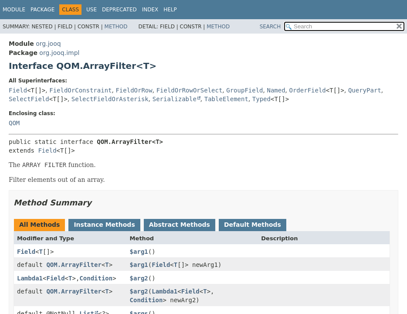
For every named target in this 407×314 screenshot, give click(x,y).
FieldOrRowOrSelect (189, 90)
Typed (261, 99)
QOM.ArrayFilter (73, 264)
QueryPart (364, 90)
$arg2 (139, 278)
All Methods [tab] (39, 224)
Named (276, 90)
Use (91, 10)
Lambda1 (30, 278)
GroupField (244, 90)
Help (170, 10)
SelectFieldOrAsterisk (110, 99)
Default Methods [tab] (252, 224)
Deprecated (119, 10)
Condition (95, 278)
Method (116, 27)
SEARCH (270, 27)
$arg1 (139, 251)
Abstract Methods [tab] (179, 224)
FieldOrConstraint (80, 90)
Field (18, 90)
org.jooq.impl (59, 52)
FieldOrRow (133, 90)
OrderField (307, 90)
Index (150, 10)
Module (14, 10)
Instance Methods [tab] (104, 224)
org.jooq (48, 43)
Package (42, 10)
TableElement (226, 99)
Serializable (175, 99)
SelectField (29, 99)
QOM (14, 122)
